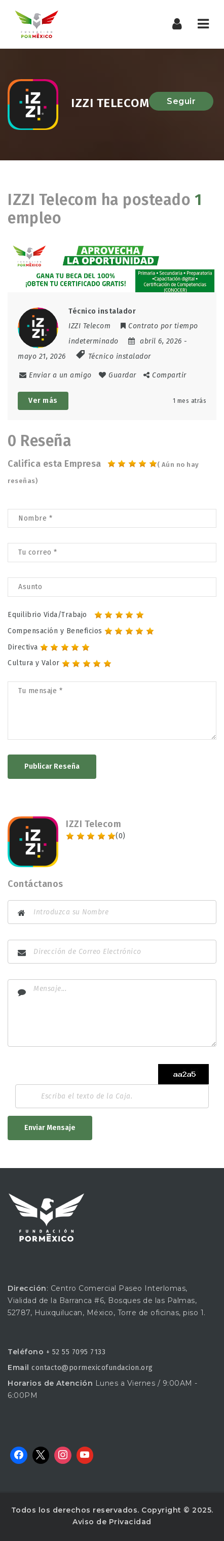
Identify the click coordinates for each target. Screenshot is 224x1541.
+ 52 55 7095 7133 (76, 1352)
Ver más (43, 400)
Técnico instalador (119, 356)
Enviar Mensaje (50, 1127)
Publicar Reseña (52, 766)
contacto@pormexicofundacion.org (92, 1367)
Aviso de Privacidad (112, 1521)
